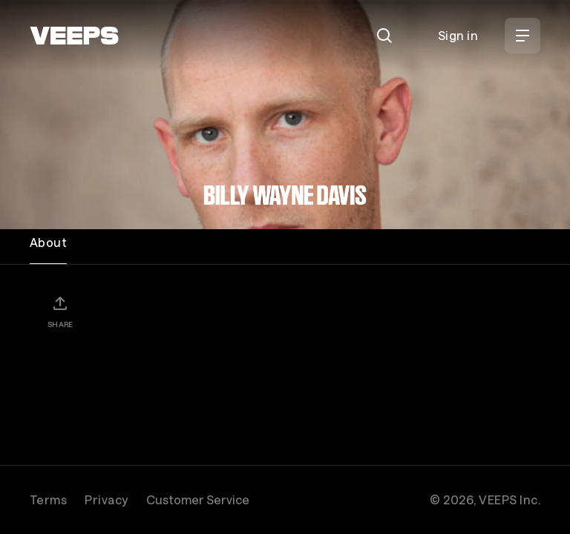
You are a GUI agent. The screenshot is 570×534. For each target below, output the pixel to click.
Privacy (106, 499)
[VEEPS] (74, 35)
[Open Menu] (522, 35)
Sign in (458, 35)
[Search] (384, 35)
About (48, 242)
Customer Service (197, 499)
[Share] (60, 311)
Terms (48, 499)
